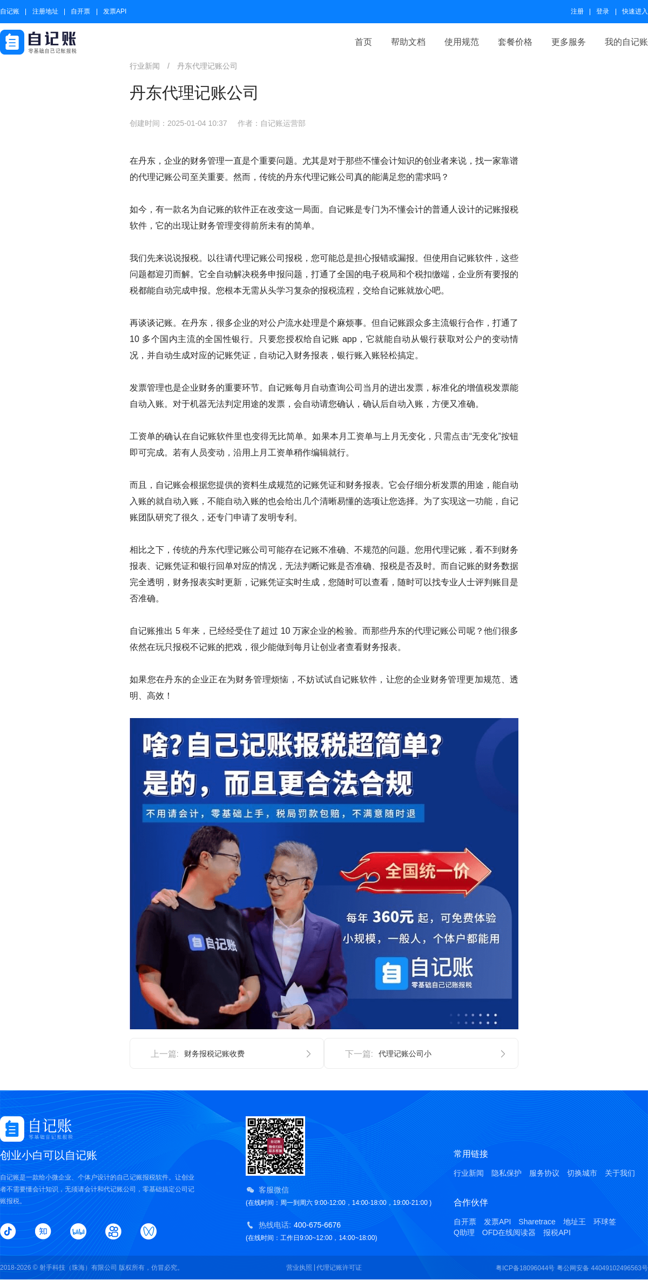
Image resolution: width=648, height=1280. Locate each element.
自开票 (80, 11)
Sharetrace (536, 1221)
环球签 (604, 1221)
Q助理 (464, 1232)
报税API (557, 1232)
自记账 (9, 11)
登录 (602, 11)
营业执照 (299, 1267)
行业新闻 (469, 1173)
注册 (577, 11)
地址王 (574, 1221)
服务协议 (544, 1173)
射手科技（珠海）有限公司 (78, 1267)
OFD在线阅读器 (509, 1232)
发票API (114, 11)
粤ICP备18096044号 (525, 1268)
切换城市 (582, 1173)
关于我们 (620, 1173)
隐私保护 (506, 1173)
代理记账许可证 (339, 1267)
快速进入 (635, 11)
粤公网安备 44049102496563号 (602, 1268)
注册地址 (45, 11)
